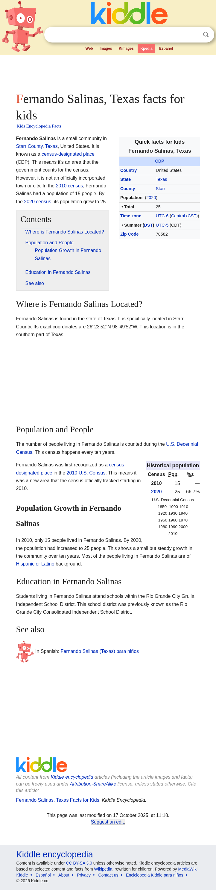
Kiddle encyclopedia (72, 777)
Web (89, 48)
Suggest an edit (107, 821)
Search (206, 34)
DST (148, 225)
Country (128, 170)
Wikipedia (103, 869)
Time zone (130, 215)
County (127, 188)
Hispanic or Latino (35, 563)
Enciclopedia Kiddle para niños (154, 875)
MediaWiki (187, 869)
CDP (159, 161)
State (125, 179)
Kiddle (22, 875)
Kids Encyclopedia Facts (39, 126)
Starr (160, 188)
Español (166, 48)
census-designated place (68, 154)
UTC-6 (162, 215)
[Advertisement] (108, 71)
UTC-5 (162, 225)
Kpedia (146, 48)
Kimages (126, 48)
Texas (161, 179)
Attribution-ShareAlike (93, 783)
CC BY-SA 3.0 (79, 863)
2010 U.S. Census (86, 472)
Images (106, 48)
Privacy (84, 875)
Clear (193, 35)
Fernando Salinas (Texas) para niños (100, 651)
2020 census (37, 201)
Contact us (108, 875)
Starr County (29, 146)
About (63, 875)
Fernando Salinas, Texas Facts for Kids (57, 800)
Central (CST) (184, 215)
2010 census (69, 185)
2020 (151, 197)
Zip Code (129, 234)
